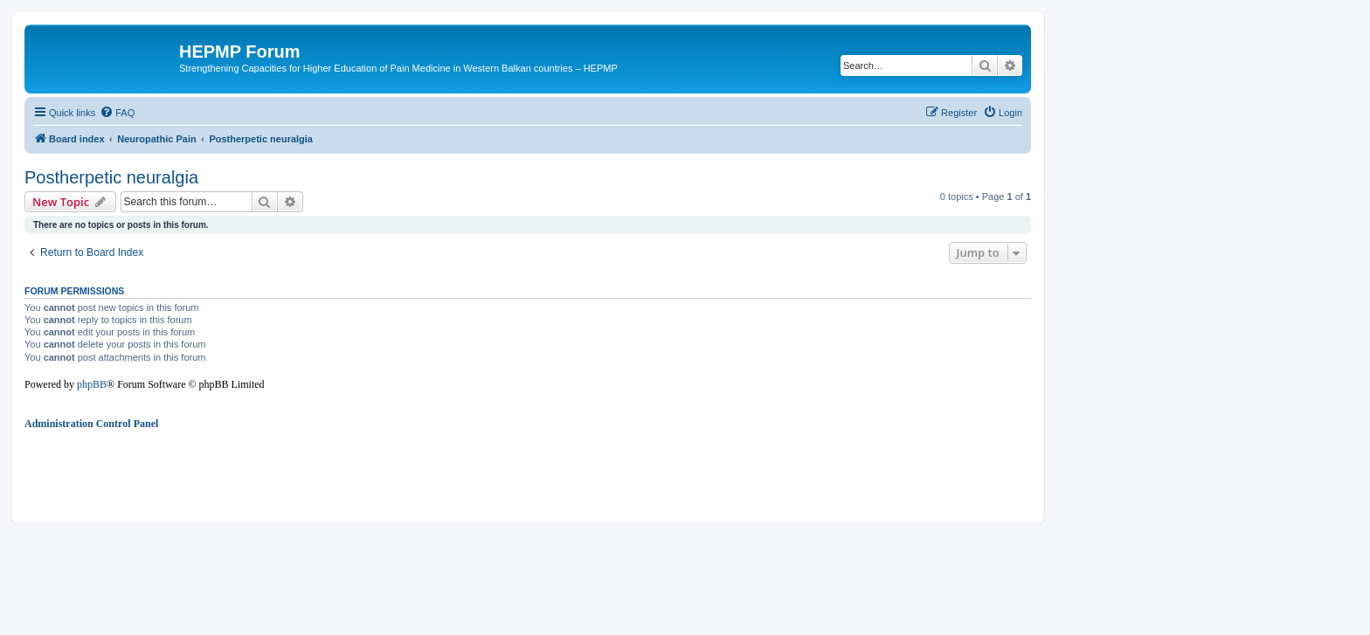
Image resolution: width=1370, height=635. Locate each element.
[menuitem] (117, 112)
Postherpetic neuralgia (111, 177)
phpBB (92, 384)
